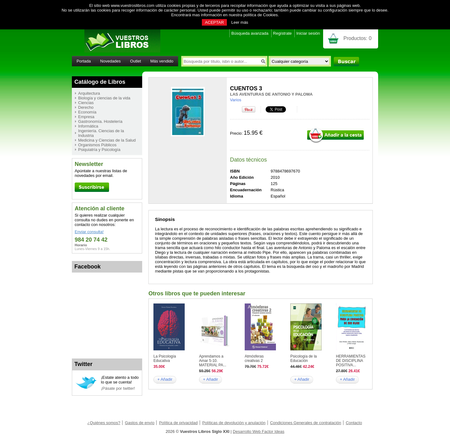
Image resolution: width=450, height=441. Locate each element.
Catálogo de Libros (99, 82)
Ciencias (86, 102)
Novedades (110, 61)
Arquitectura (89, 93)
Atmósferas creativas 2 (254, 358)
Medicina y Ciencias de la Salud (107, 140)
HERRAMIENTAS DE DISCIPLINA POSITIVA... (350, 360)
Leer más (239, 22)
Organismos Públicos (97, 145)
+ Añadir (164, 379)
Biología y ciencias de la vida (104, 98)
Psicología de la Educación (303, 358)
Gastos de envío (140, 422)
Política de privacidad (178, 422)
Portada (84, 61)
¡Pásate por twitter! (118, 388)
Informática (88, 126)
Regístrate (282, 33)
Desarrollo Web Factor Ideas (258, 431)
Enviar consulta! (89, 231)
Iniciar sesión (308, 33)
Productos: (357, 38)
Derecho (85, 107)
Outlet (135, 61)
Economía (87, 112)
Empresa (86, 116)
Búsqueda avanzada (249, 33)
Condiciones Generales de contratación (305, 422)
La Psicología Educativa (164, 358)
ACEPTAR (214, 22)
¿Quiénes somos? (104, 422)
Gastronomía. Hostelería (100, 121)
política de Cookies (260, 15)
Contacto (354, 422)
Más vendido (161, 61)
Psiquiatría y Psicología (99, 149)
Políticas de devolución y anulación (233, 422)
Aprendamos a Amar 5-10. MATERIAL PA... (212, 360)
